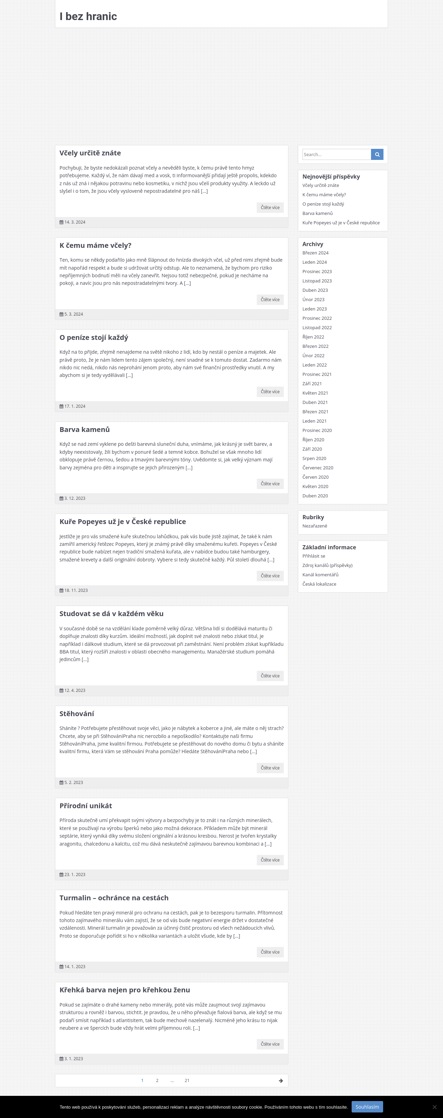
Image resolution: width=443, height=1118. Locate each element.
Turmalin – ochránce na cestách (114, 897)
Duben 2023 (315, 290)
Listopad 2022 (317, 327)
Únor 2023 (313, 299)
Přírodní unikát (86, 805)
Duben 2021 (315, 402)
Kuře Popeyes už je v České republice (123, 521)
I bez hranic (88, 16)
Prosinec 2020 (317, 430)
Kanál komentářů (320, 574)
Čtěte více (270, 207)
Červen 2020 (315, 477)
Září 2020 (312, 449)
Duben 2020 (315, 496)
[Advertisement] (221, 86)
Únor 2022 (313, 355)
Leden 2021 (314, 421)
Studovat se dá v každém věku (112, 613)
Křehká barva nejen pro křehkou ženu (125, 989)
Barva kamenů (85, 429)
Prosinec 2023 (317, 271)
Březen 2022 (315, 346)
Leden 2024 (314, 262)
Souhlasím (367, 1106)
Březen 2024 (315, 253)
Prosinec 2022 (317, 318)
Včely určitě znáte (90, 152)
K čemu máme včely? (95, 245)
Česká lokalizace (319, 584)
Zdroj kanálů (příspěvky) (327, 565)
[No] (434, 1106)
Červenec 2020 (317, 468)
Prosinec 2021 (317, 374)
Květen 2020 (315, 486)
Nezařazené (314, 526)
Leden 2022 (314, 365)
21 (187, 1080)
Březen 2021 (315, 411)
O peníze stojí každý (94, 337)
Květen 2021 (315, 393)
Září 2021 (312, 383)
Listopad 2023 (317, 281)
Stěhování (77, 713)
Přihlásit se (313, 556)
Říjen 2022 (313, 337)
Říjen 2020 (313, 439)
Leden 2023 (314, 309)
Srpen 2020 (314, 458)
